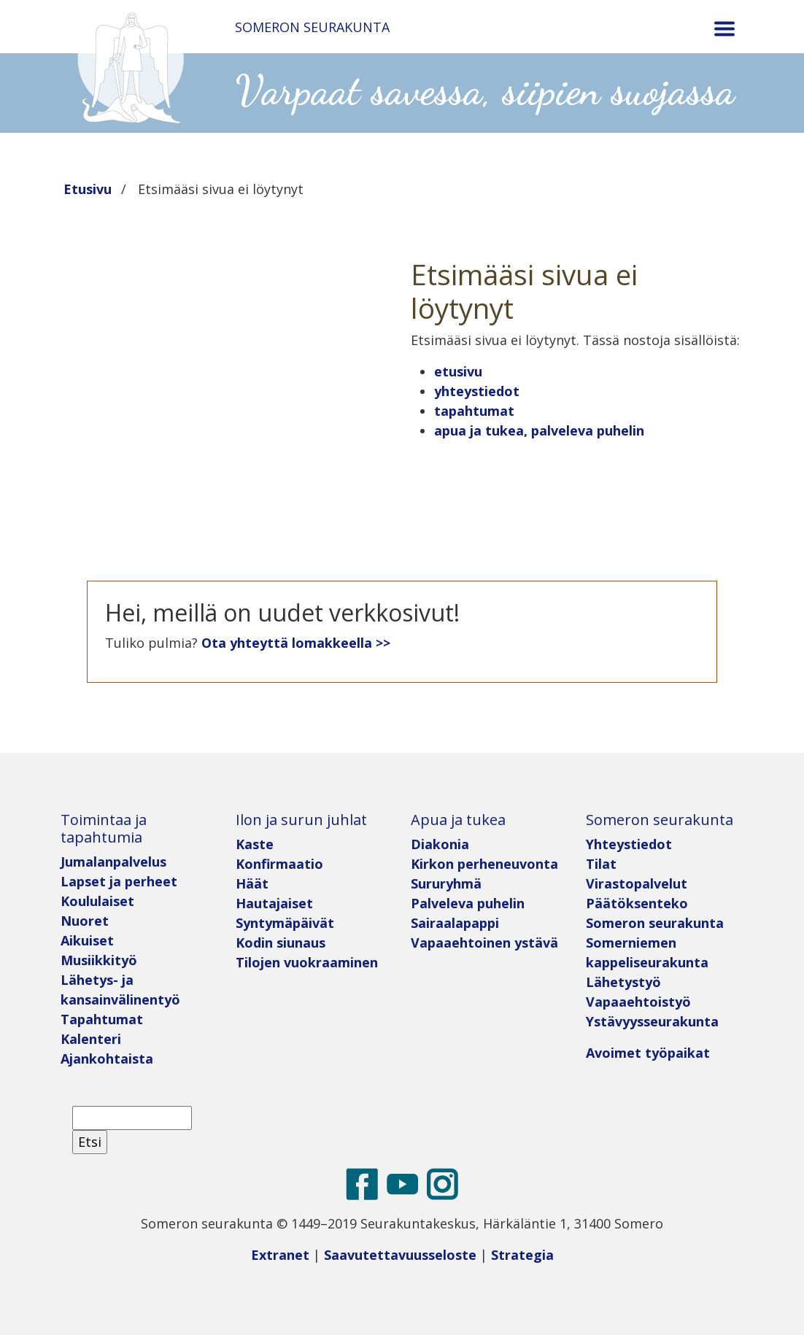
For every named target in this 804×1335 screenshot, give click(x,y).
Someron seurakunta (655, 923)
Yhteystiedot (629, 844)
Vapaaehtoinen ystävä (484, 942)
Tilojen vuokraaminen (307, 962)
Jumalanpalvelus (113, 861)
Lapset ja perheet (121, 881)
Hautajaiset (274, 903)
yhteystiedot (476, 391)
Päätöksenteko (637, 903)
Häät (252, 883)
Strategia (522, 1255)
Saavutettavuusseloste (400, 1255)
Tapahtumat (102, 1019)
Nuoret (85, 920)
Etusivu (87, 189)
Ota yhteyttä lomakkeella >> (295, 642)
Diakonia (440, 844)
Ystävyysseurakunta (652, 1021)
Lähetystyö (623, 982)
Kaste (255, 844)
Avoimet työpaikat (648, 1052)
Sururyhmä (446, 883)
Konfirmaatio (279, 863)
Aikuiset (87, 940)
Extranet (280, 1255)
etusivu (458, 371)
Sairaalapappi (455, 923)
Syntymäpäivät (285, 923)
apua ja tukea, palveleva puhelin (539, 430)
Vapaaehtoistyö (638, 1001)
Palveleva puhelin (468, 903)
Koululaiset (97, 901)
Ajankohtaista (107, 1058)
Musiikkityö (99, 960)
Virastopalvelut (636, 883)
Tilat (601, 863)
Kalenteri (91, 1039)
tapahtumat (474, 410)
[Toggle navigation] (724, 29)
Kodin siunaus (280, 942)
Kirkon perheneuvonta (484, 863)
